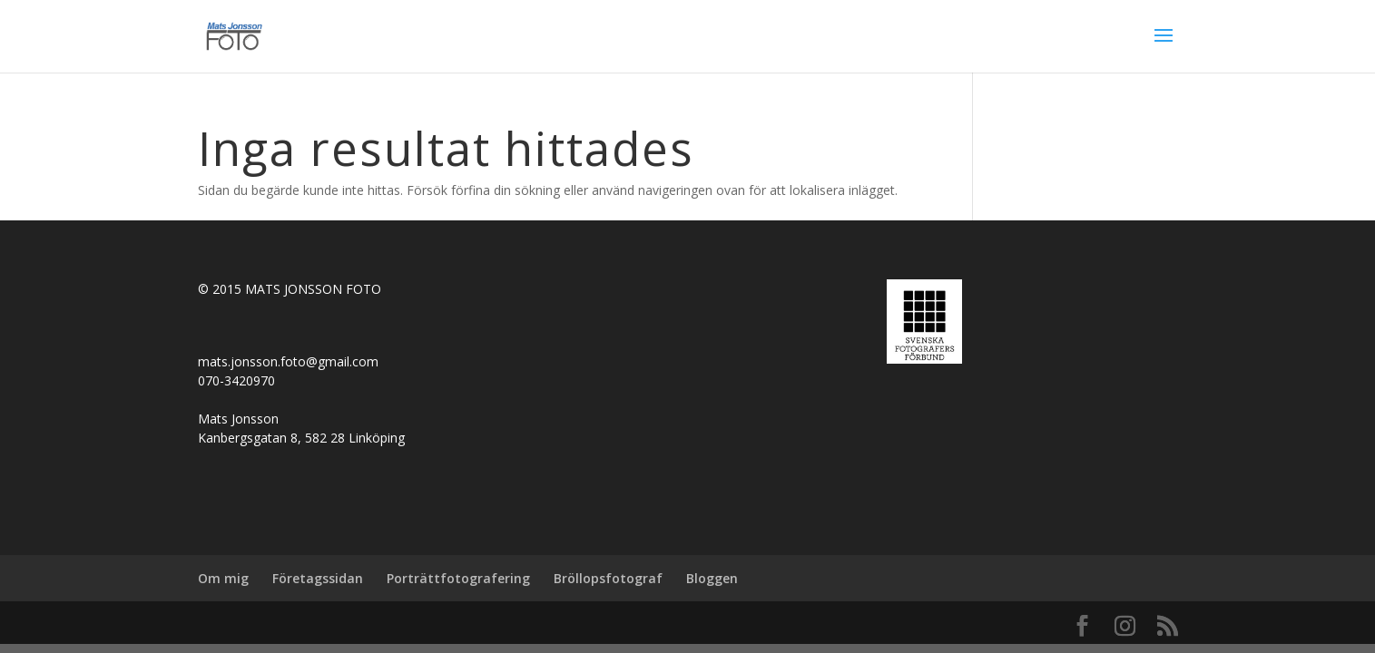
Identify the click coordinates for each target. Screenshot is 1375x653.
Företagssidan (317, 578)
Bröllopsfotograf (608, 578)
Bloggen (712, 578)
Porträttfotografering (458, 578)
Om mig (223, 578)
